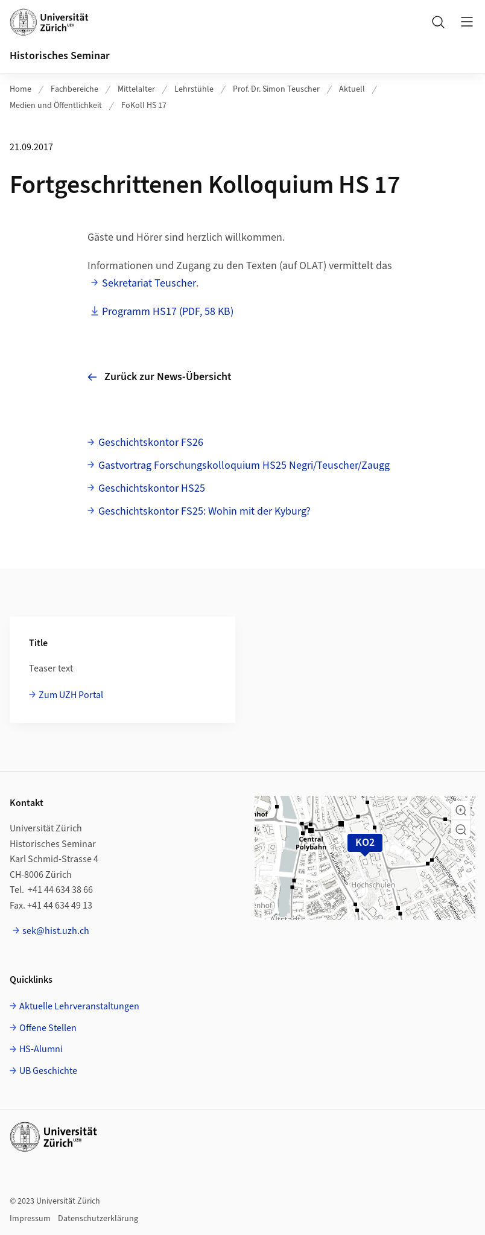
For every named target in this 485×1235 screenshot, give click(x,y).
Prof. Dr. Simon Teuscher (276, 89)
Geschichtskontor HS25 (151, 488)
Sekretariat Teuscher (149, 283)
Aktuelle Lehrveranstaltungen (79, 1006)
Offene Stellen (48, 1028)
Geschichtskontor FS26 (150, 442)
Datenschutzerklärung (98, 1219)
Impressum (30, 1219)
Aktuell (352, 89)
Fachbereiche (74, 89)
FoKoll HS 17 (143, 106)
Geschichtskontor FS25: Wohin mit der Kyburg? (204, 511)
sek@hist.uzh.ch (55, 931)
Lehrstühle (194, 89)
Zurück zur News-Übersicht (159, 376)
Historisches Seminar (60, 55)
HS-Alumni (41, 1049)
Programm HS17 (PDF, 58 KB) (167, 311)
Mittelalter (136, 89)
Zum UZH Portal (71, 695)
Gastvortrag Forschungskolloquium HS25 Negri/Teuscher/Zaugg (244, 465)
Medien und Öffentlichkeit (56, 106)
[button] (461, 810)
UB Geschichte (48, 1071)
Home (20, 89)
